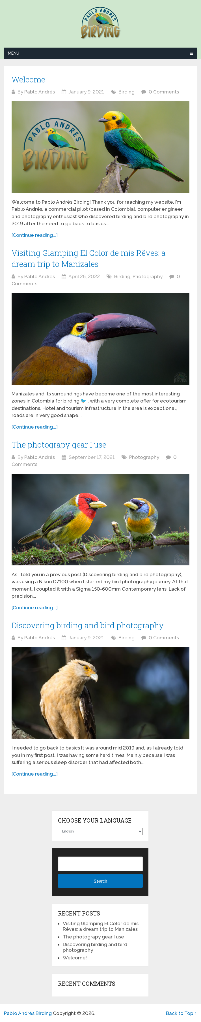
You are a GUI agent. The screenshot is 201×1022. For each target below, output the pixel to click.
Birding (126, 92)
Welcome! (29, 79)
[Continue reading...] (35, 235)
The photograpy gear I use (59, 444)
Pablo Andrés (39, 92)
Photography (148, 276)
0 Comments (164, 92)
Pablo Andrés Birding (28, 1013)
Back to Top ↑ (181, 1013)
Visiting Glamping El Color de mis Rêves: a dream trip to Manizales (101, 926)
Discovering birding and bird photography (88, 625)
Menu (13, 53)
